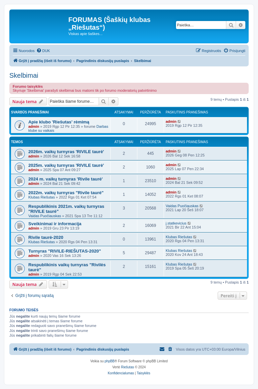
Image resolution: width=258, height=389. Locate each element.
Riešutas (127, 367)
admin (33, 126)
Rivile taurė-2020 (45, 237)
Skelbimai (23, 75)
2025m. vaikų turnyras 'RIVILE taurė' (66, 165)
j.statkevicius (176, 223)
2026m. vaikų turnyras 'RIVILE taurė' (66, 151)
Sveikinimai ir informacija (54, 223)
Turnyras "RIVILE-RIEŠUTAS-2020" (64, 251)
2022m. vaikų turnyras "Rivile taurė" (66, 192)
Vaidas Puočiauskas (44, 216)
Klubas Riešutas (41, 197)
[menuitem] (43, 51)
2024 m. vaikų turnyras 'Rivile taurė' (65, 178)
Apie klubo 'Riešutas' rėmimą (58, 121)
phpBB (110, 361)
